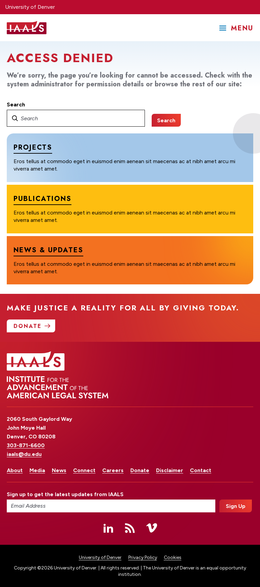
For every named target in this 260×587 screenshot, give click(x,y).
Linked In (108, 527)
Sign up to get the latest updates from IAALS (65, 494)
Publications (42, 199)
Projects (33, 147)
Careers (113, 470)
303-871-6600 (26, 445)
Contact (200, 470)
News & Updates (48, 250)
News (59, 470)
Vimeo (151, 527)
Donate (139, 470)
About (15, 470)
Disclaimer (169, 470)
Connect (84, 470)
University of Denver (30, 7)
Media (37, 470)
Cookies (172, 557)
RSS (130, 527)
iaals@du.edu (24, 454)
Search (16, 104)
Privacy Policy (142, 557)
